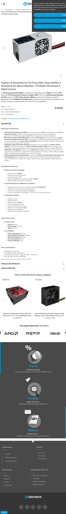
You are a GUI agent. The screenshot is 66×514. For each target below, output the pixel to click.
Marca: (3, 107)
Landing (33, 398)
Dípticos (33, 430)
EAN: (2, 114)
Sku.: (2, 112)
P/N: (2, 109)
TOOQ (9, 107)
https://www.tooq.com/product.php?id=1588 (16, 259)
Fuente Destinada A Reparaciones (18, 118)
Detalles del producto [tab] (10, 264)
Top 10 (33, 366)
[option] (33, 48)
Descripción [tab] (6, 124)
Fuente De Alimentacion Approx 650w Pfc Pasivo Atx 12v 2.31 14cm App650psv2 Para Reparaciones (17, 315)
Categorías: (4, 118)
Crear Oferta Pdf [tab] (8, 268)
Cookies (4, 512)
